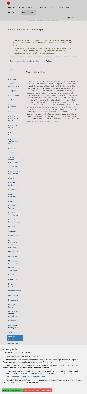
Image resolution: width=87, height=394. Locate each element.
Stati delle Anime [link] (12, 338)
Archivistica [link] (13, 148)
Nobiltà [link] (11, 275)
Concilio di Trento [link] (12, 207)
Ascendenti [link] (12, 153)
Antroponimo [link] (13, 95)
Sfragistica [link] (12, 332)
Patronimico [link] (13, 321)
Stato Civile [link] (13, 344)
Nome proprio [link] (14, 279)
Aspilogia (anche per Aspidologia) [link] (13, 160)
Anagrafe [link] (12, 91)
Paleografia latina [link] (13, 306)
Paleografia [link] (13, 300)
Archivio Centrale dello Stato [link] (14, 118)
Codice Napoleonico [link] (13, 195)
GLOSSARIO (29, 13)
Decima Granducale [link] (13, 214)
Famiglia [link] (12, 226)
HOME (11, 7)
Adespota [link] (12, 79)
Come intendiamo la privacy (17, 377)
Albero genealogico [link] (13, 85)
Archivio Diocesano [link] (12, 133)
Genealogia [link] (13, 231)
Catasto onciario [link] (11, 184)
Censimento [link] (13, 190)
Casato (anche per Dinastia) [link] (14, 172)
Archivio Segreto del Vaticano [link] (13, 141)
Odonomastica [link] (14, 291)
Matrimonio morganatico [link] (13, 262)
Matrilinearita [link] (13, 252)
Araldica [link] (11, 100)
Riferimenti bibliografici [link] (13, 327)
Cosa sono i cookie (39, 377)
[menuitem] (12, 7)
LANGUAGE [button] (73, 18)
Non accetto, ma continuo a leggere (38, 390)
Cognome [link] (12, 201)
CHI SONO (64, 7)
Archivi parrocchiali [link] (13, 106)
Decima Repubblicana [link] (14, 221)
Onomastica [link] (13, 295)
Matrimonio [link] (13, 256)
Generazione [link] (13, 236)
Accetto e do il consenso (12, 390)
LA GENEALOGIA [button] (27, 7)
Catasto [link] (11, 178)
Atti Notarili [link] (13, 167)
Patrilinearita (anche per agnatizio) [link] (13, 314)
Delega (49, 61)
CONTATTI (13, 13)
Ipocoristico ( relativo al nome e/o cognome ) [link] (13, 243)
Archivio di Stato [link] (12, 126)
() (55, 81)
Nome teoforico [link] (12, 285)
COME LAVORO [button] (47, 7)
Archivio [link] (11, 111)
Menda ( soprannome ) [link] (14, 269)
